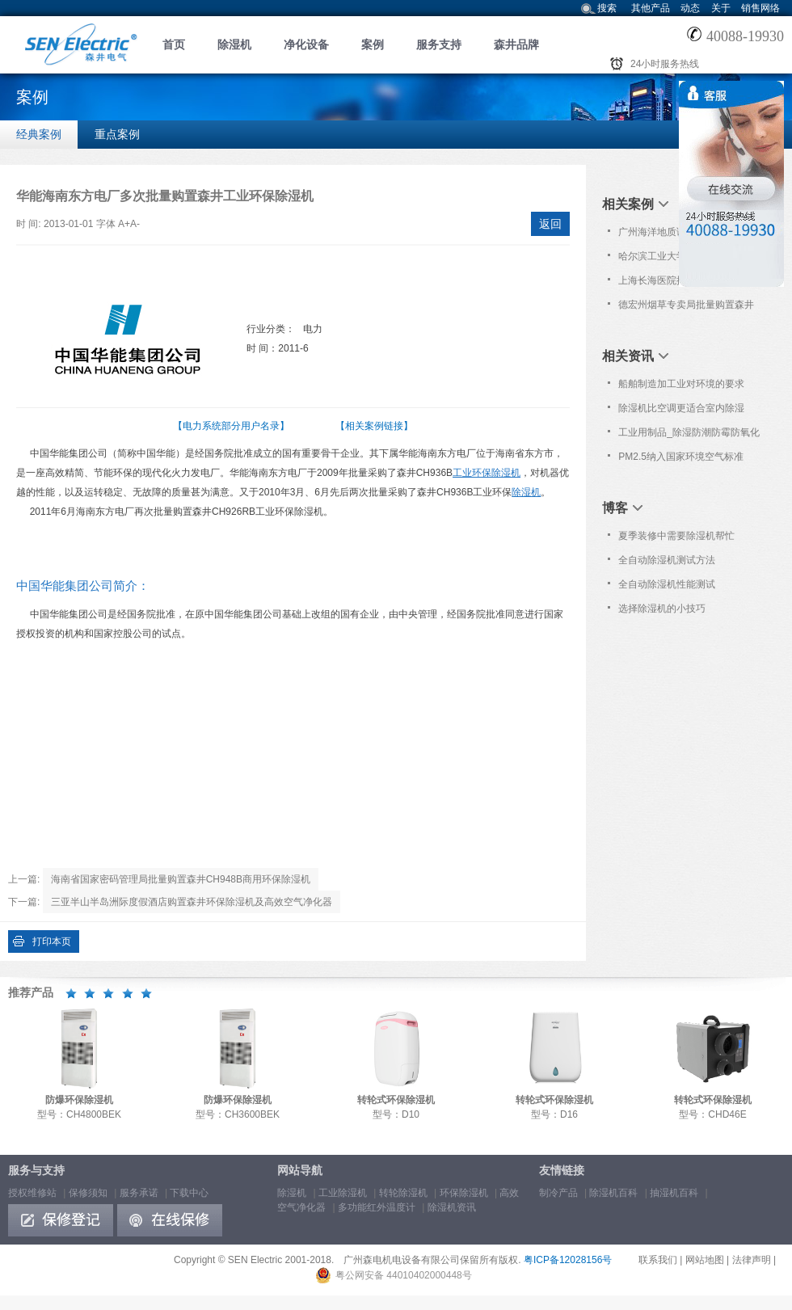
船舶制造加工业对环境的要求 (681, 384)
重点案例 (117, 134)
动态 (690, 8)
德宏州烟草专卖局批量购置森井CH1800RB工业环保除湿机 (686, 308)
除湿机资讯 (452, 1207)
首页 (173, 44)
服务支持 (438, 44)
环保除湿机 (464, 1192)
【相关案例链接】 (374, 426)
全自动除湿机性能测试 (666, 584)
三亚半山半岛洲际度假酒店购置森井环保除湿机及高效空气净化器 (191, 902)
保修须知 (88, 1192)
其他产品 (650, 8)
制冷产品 (558, 1192)
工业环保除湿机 (486, 472)
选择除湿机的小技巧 (662, 608)
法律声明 (751, 1260)
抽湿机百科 (674, 1192)
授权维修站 (32, 1192)
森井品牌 (516, 44)
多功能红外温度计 (376, 1207)
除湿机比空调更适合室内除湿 (681, 408)
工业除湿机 (342, 1192)
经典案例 (38, 134)
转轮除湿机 (403, 1192)
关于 (721, 8)
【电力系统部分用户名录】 (231, 426)
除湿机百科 (613, 1192)
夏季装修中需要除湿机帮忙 (676, 535)
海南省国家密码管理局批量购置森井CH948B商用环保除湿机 (180, 879)
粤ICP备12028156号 (568, 1260)
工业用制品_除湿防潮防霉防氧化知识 (689, 435)
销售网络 (760, 8)
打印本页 (51, 941)
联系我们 (657, 1260)
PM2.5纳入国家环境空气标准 (681, 456)
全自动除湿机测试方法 (666, 560)
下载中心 (189, 1192)
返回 (550, 223)
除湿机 (234, 44)
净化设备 (306, 44)
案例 (372, 44)
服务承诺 (139, 1192)
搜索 (607, 8)
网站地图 (704, 1260)
